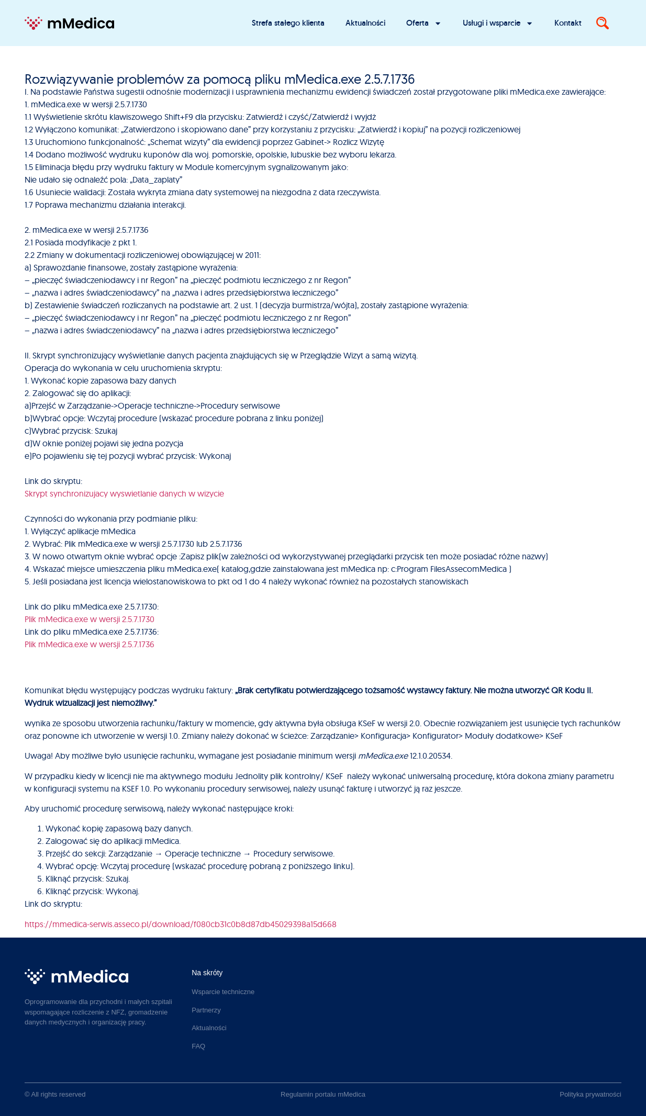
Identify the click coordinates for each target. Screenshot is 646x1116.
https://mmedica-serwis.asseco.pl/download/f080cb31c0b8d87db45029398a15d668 (181, 924)
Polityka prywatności (590, 1094)
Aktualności (365, 23)
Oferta (424, 23)
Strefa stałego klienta (288, 23)
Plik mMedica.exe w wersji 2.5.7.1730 (89, 619)
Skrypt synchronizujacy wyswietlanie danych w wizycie (124, 493)
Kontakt (568, 23)
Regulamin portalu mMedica (323, 1094)
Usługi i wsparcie (498, 23)
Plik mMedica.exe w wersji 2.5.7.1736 (89, 644)
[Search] (602, 23)
